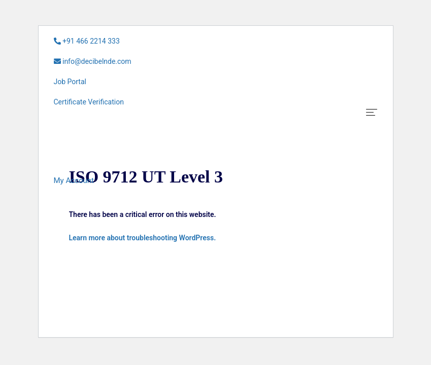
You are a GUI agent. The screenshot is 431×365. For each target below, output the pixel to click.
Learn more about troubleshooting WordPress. (142, 238)
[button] (74, 180)
